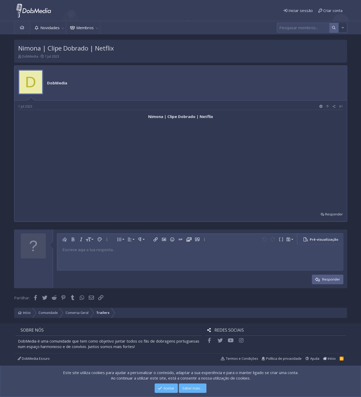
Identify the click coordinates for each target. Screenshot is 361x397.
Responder (334, 214)
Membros (85, 27)
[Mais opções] (333, 28)
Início (22, 27)
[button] (63, 27)
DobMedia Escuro (34, 358)
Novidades (50, 27)
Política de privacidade (284, 358)
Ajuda (314, 358)
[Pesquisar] (303, 28)
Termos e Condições (242, 358)
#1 (341, 106)
